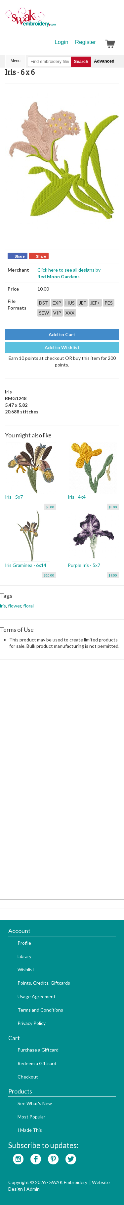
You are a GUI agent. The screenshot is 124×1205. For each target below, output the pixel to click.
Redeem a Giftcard (37, 1063)
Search (81, 61)
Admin (33, 1189)
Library (24, 956)
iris (3, 605)
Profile (24, 943)
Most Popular (31, 1116)
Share (20, 256)
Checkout (28, 1077)
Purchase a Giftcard (38, 1050)
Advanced (104, 61)
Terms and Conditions (40, 1010)
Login (61, 42)
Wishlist (26, 969)
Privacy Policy (32, 1023)
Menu (16, 61)
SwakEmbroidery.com (54, 20)
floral (28, 605)
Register (85, 42)
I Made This (30, 1130)
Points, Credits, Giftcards (44, 983)
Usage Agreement (37, 996)
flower (14, 605)
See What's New (35, 1103)
